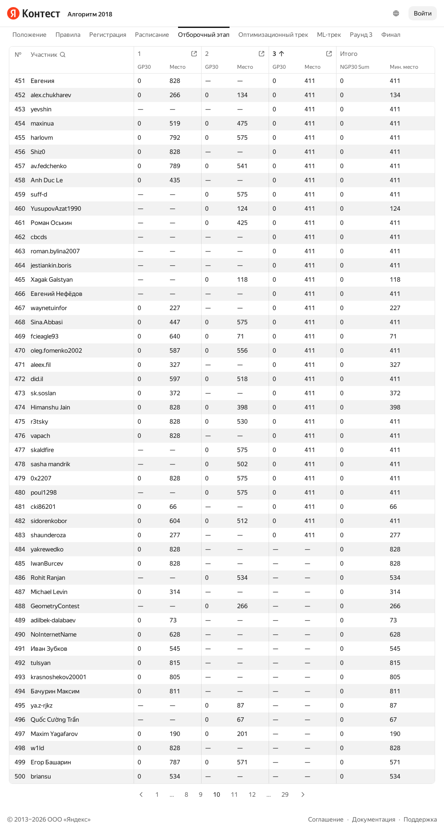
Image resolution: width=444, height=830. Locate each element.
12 (252, 794)
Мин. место (408, 67)
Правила (68, 34)
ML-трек (329, 34)
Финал (390, 34)
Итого (353, 53)
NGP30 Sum (359, 67)
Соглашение (326, 819)
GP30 (149, 67)
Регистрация (107, 34)
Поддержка (420, 819)
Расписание (152, 34)
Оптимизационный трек (273, 34)
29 (285, 794)
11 (234, 794)
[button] (48, 54)
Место (182, 67)
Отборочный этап (204, 34)
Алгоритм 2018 (89, 14)
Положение (29, 34)
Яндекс (77, 819)
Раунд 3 (361, 34)
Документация (373, 819)
